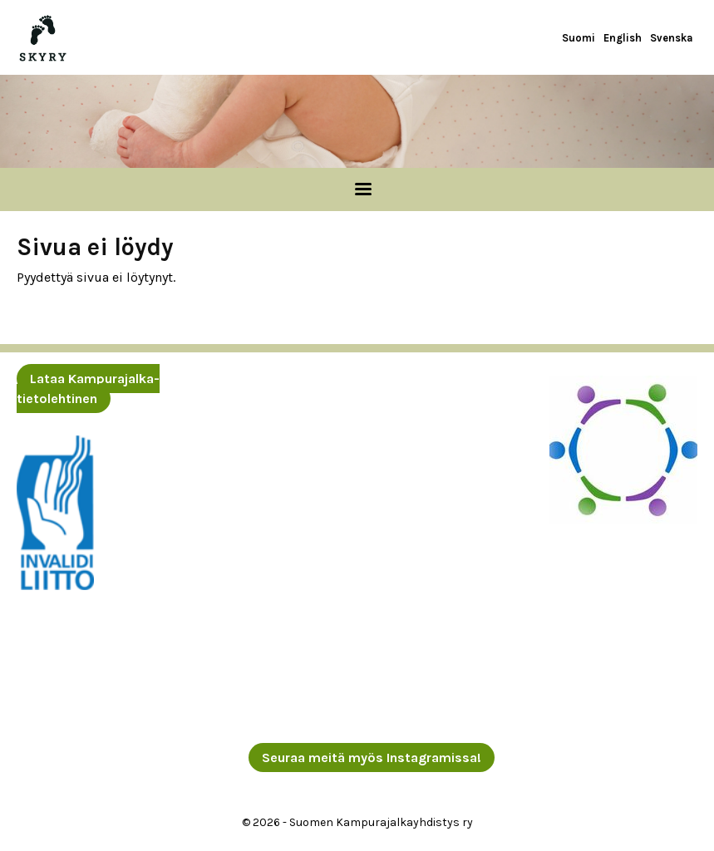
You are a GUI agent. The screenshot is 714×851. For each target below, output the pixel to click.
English (622, 38)
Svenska (671, 38)
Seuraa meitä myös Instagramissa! (371, 757)
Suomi (578, 38)
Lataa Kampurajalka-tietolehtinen (88, 388)
